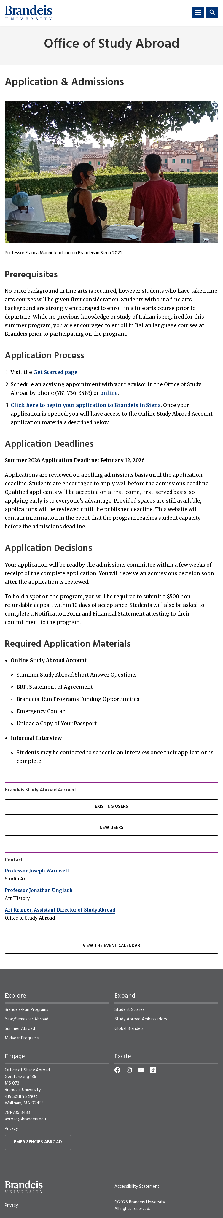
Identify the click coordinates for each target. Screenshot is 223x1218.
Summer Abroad (20, 1028)
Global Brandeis (129, 1028)
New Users (111, 827)
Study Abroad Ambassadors (140, 1019)
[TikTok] (153, 1070)
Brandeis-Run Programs (26, 1009)
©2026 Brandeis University (139, 1202)
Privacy (11, 1128)
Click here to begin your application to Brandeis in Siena (86, 405)
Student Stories (129, 1009)
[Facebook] (117, 1070)
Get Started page (55, 372)
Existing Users (111, 806)
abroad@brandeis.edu (25, 1119)
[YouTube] (141, 1070)
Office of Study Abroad (111, 44)
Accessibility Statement (136, 1186)
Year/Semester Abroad (26, 1019)
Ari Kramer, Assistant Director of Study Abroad (60, 910)
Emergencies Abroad (38, 1142)
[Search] (212, 12)
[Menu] (198, 12)
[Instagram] (129, 1070)
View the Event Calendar (112, 945)
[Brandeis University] (28, 13)
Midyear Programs (22, 1038)
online (109, 393)
